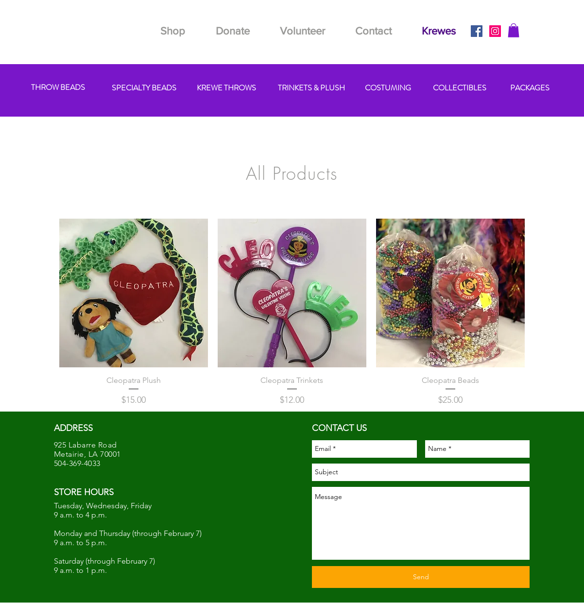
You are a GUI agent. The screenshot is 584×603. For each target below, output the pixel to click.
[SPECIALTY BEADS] (143, 88)
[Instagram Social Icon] (495, 31)
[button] (513, 30)
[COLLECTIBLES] (459, 88)
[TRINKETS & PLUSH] (311, 88)
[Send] (421, 577)
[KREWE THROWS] (226, 88)
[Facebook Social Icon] (476, 31)
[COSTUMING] (388, 88)
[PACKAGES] (530, 88)
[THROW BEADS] (58, 88)
